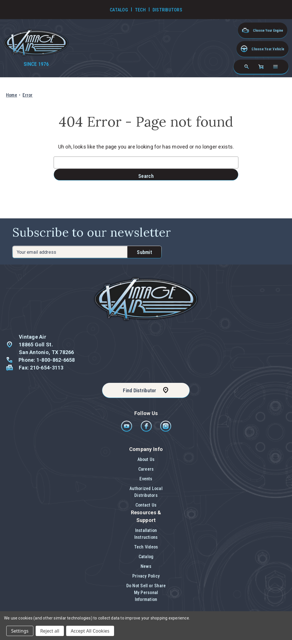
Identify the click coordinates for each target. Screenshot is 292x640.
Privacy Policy (146, 576)
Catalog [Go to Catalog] (119, 10)
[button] (262, 49)
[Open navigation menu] (275, 67)
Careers (146, 469)
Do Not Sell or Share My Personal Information (146, 592)
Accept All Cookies (90, 631)
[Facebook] (147, 430)
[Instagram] (166, 430)
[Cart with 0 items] (261, 67)
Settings (20, 631)
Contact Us (146, 505)
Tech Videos (146, 547)
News (146, 566)
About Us (146, 459)
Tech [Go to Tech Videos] (140, 10)
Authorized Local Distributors (146, 492)
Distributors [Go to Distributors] (167, 10)
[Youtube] (127, 430)
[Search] (247, 67)
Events (145, 478)
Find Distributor (139, 390)
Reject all (49, 631)
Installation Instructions (146, 534)
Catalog (146, 556)
